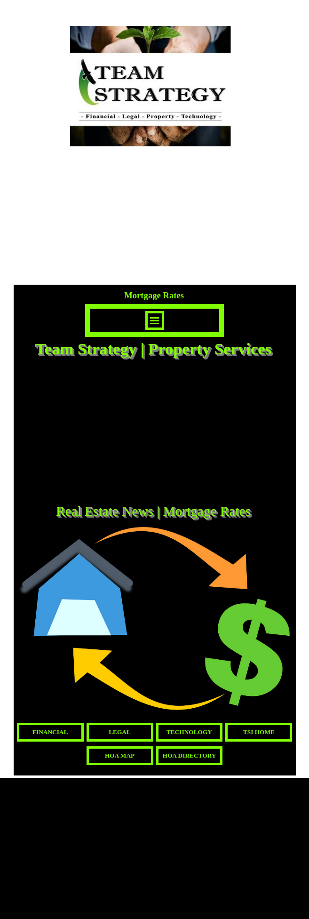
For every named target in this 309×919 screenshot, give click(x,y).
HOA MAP (120, 755)
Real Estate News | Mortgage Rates (153, 511)
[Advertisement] (155, 432)
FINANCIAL (50, 731)
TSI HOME (259, 731)
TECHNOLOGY (189, 731)
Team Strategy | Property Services (153, 349)
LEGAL (120, 731)
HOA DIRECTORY (189, 755)
